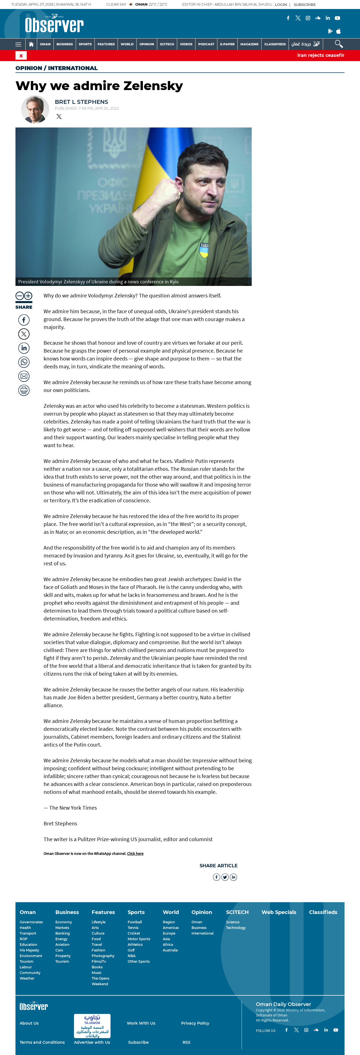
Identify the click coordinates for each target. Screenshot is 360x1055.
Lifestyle (98, 922)
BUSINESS (65, 44)
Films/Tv (99, 961)
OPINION (147, 44)
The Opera (100, 978)
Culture (98, 933)
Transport (28, 933)
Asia (166, 939)
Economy (63, 922)
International (202, 933)
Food (96, 939)
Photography (103, 956)
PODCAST (206, 44)
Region (169, 922)
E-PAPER (227, 44)
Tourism (26, 961)
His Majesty (29, 950)
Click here (135, 853)
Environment (31, 956)
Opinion (28, 68)
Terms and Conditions (42, 1042)
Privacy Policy (195, 1023)
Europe (169, 933)
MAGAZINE (249, 44)
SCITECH (167, 44)
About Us (29, 1023)
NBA (132, 956)
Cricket (134, 933)
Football (135, 922)
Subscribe (138, 1042)
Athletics (135, 944)
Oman (197, 922)
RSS (186, 1042)
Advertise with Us (92, 1042)
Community (30, 973)
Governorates (31, 922)
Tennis (133, 928)
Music (97, 973)
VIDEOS (186, 44)
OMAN (45, 44)
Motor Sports (139, 939)
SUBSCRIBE (305, 4)
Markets (62, 928)
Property (63, 956)
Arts (95, 928)
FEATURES (106, 44)
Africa (168, 944)
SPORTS (85, 44)
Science (232, 922)
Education (28, 944)
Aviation (62, 944)
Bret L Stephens (81, 101)
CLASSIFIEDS (275, 44)
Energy (61, 939)
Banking (62, 933)
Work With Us (141, 1023)
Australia (170, 950)
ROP (24, 939)
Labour (26, 967)
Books (97, 967)
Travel (97, 944)
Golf (131, 950)
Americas (171, 928)
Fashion (98, 950)
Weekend (100, 984)
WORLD (127, 44)
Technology (236, 928)
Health (25, 928)
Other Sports (139, 961)
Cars (59, 950)
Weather (27, 978)
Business (199, 928)
